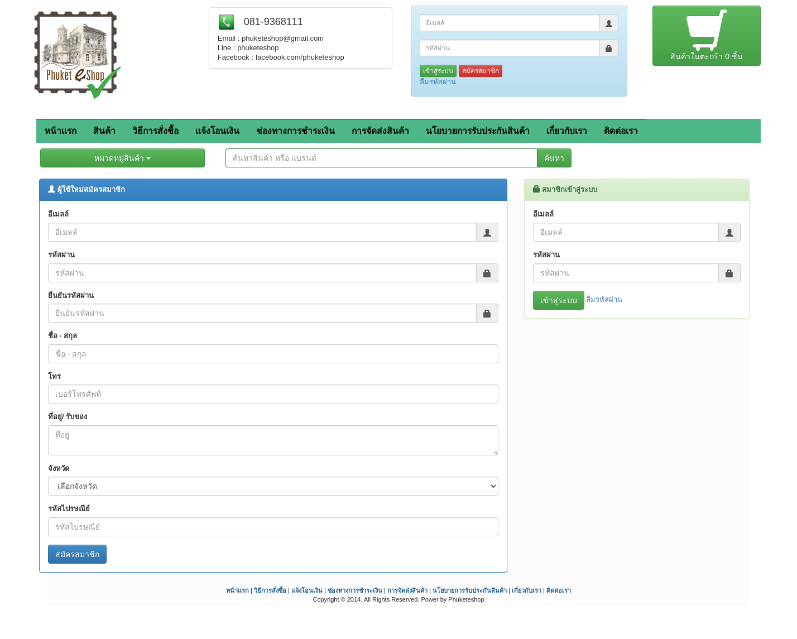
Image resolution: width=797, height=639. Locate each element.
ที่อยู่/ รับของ (67, 416)
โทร (54, 376)
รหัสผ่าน (61, 255)
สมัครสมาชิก (480, 71)
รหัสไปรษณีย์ (69, 509)
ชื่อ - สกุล (63, 335)
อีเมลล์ (58, 214)
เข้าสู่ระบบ (438, 71)
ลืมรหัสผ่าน (438, 82)
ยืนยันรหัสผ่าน (71, 295)
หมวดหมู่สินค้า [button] (122, 157)
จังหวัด (58, 468)
